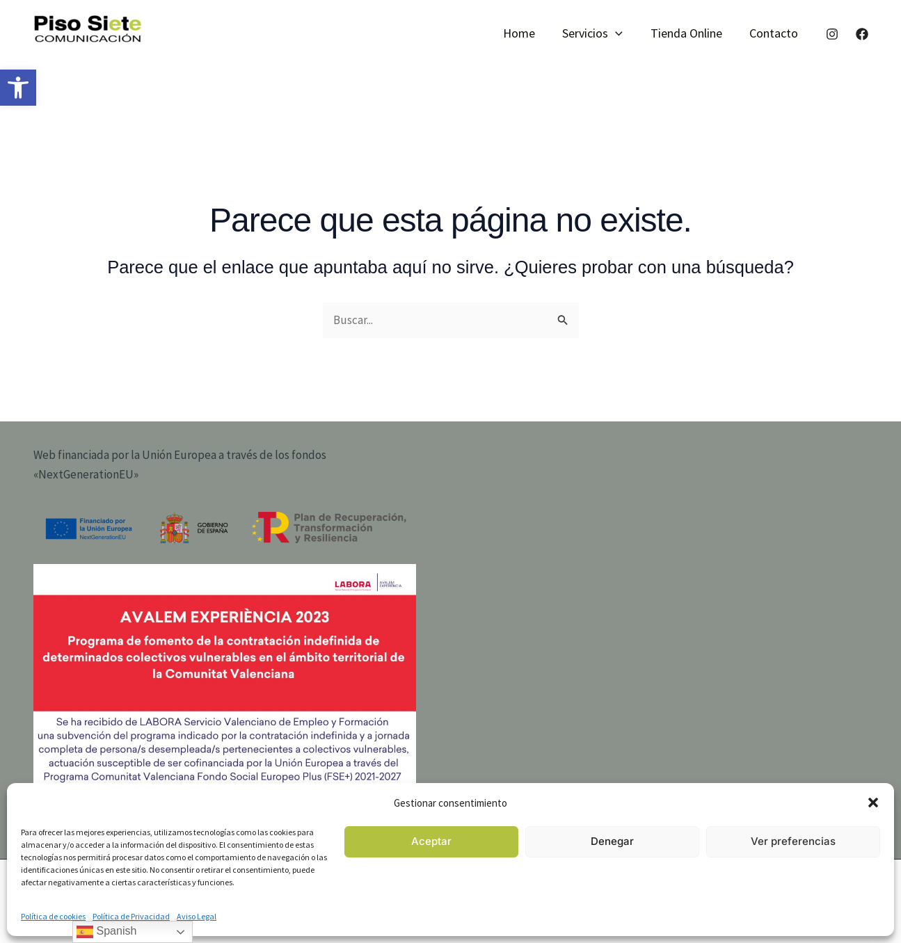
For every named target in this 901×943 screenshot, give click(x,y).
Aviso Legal (196, 916)
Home (527, 33)
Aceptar (431, 841)
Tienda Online (690, 33)
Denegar (612, 841)
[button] (18, 88)
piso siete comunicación (81, 50)
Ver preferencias (793, 841)
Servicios (598, 33)
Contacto (775, 33)
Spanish (106, 932)
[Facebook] (862, 34)
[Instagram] (832, 34)
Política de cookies (53, 916)
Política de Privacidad (131, 916)
